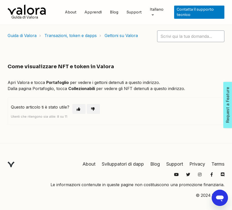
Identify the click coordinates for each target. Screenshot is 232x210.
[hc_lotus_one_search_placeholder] (190, 36)
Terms (217, 164)
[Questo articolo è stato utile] (79, 109)
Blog (114, 12)
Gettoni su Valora (121, 35)
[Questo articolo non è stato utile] (93, 109)
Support (134, 12)
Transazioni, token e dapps (70, 35)
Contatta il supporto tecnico (195, 12)
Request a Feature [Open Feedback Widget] (227, 105)
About (70, 12)
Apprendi (93, 12)
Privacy (197, 164)
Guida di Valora (22, 35)
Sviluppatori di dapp (123, 164)
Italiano (156, 9)
